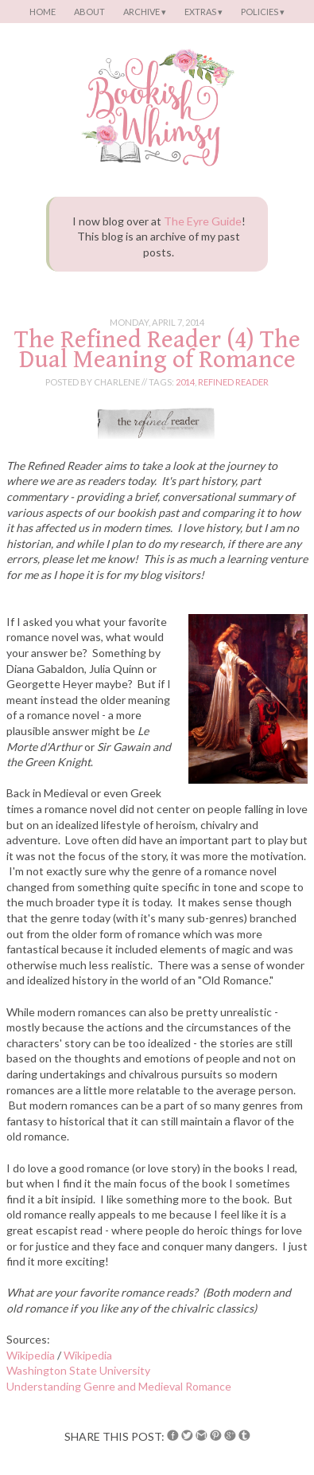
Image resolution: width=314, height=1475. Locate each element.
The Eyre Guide (203, 221)
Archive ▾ (144, 11)
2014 (185, 382)
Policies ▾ (263, 11)
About (89, 11)
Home (42, 11)
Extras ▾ (203, 11)
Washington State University (78, 1370)
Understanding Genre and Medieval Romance (118, 1386)
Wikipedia (30, 1355)
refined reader (233, 382)
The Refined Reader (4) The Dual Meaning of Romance (157, 349)
